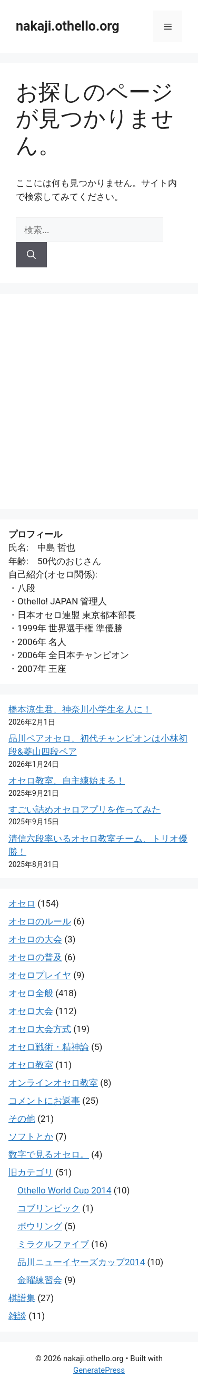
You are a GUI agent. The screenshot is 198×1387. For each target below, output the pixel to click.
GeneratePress (99, 1370)
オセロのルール (39, 921)
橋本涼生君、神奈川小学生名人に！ (80, 709)
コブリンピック (48, 1208)
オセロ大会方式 (39, 1029)
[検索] (31, 254)
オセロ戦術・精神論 (48, 1047)
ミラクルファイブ (53, 1244)
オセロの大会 (35, 939)
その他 (21, 1118)
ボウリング (39, 1226)
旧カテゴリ (30, 1172)
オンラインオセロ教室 (53, 1082)
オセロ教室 (30, 1064)
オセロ (21, 903)
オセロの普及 (35, 957)
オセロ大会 (30, 1011)
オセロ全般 (30, 993)
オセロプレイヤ (39, 975)
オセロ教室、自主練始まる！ (66, 780)
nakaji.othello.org (67, 26)
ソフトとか (30, 1136)
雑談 (17, 1316)
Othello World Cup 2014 (64, 1190)
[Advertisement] (99, 401)
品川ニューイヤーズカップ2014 (81, 1262)
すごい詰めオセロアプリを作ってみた (84, 809)
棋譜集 (21, 1298)
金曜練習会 (39, 1280)
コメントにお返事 (44, 1100)
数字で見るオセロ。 (48, 1154)
